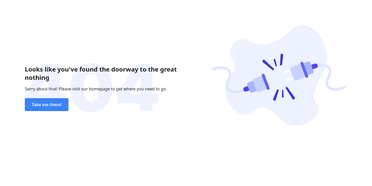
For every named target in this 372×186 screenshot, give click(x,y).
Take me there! (46, 104)
